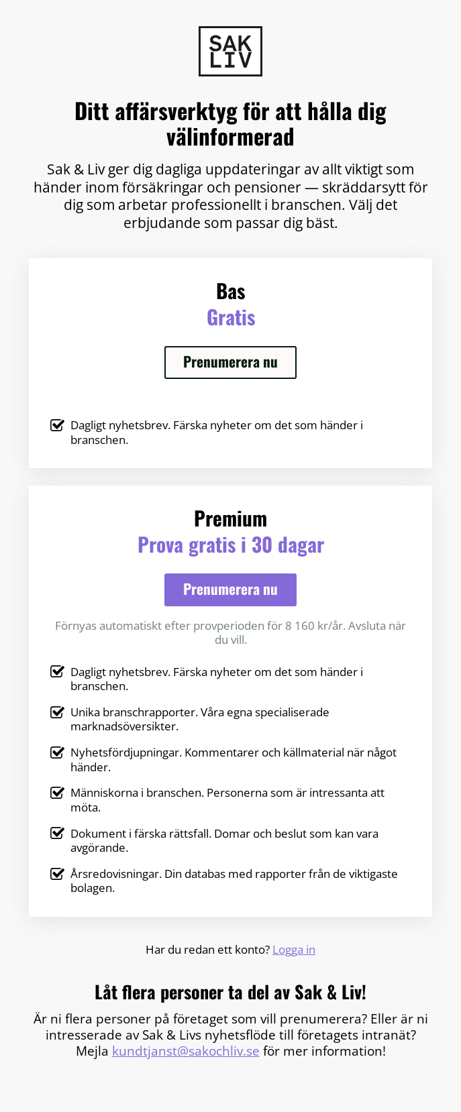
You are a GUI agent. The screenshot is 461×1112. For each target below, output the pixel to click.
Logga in (293, 949)
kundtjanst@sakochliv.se (186, 1051)
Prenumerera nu (230, 361)
